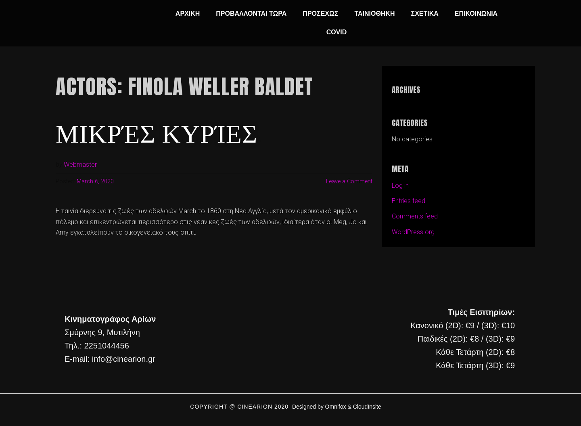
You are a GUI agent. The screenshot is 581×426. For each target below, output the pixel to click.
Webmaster (80, 164)
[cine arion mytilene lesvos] (290, 339)
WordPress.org (413, 232)
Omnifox (335, 406)
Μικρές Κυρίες (156, 132)
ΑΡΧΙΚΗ (188, 13)
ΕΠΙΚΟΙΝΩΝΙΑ (476, 13)
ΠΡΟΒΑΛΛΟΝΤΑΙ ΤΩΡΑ (251, 13)
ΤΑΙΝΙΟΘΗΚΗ (374, 13)
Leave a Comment (349, 181)
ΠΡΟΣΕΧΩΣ (320, 13)
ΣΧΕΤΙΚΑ (425, 13)
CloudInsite (367, 406)
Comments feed (415, 216)
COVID (336, 32)
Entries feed (408, 201)
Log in (400, 185)
